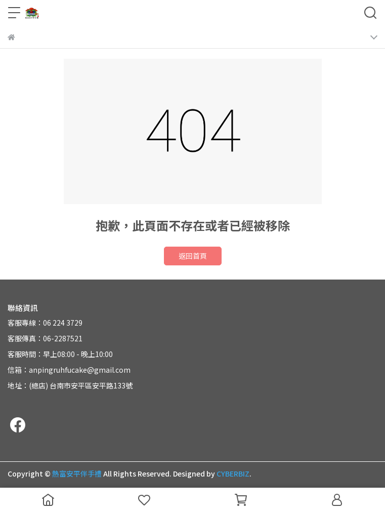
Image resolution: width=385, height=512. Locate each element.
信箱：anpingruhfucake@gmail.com (69, 370)
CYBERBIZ (233, 473)
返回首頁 (193, 256)
